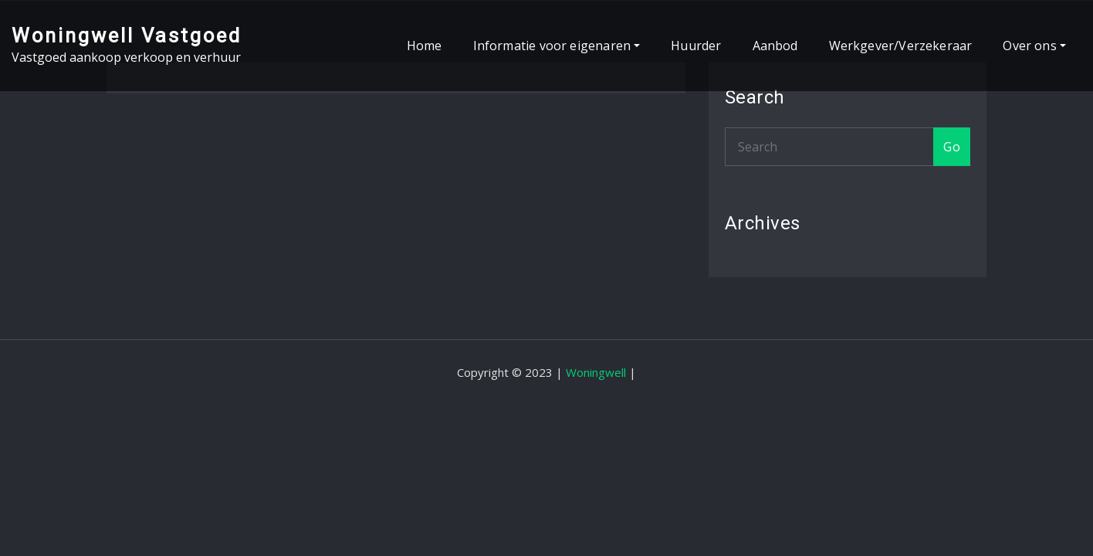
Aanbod (775, 45)
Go (951, 146)
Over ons (1034, 45)
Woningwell (596, 372)
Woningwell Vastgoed (127, 35)
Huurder (696, 45)
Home (424, 45)
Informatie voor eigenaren (557, 45)
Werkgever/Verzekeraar (901, 45)
